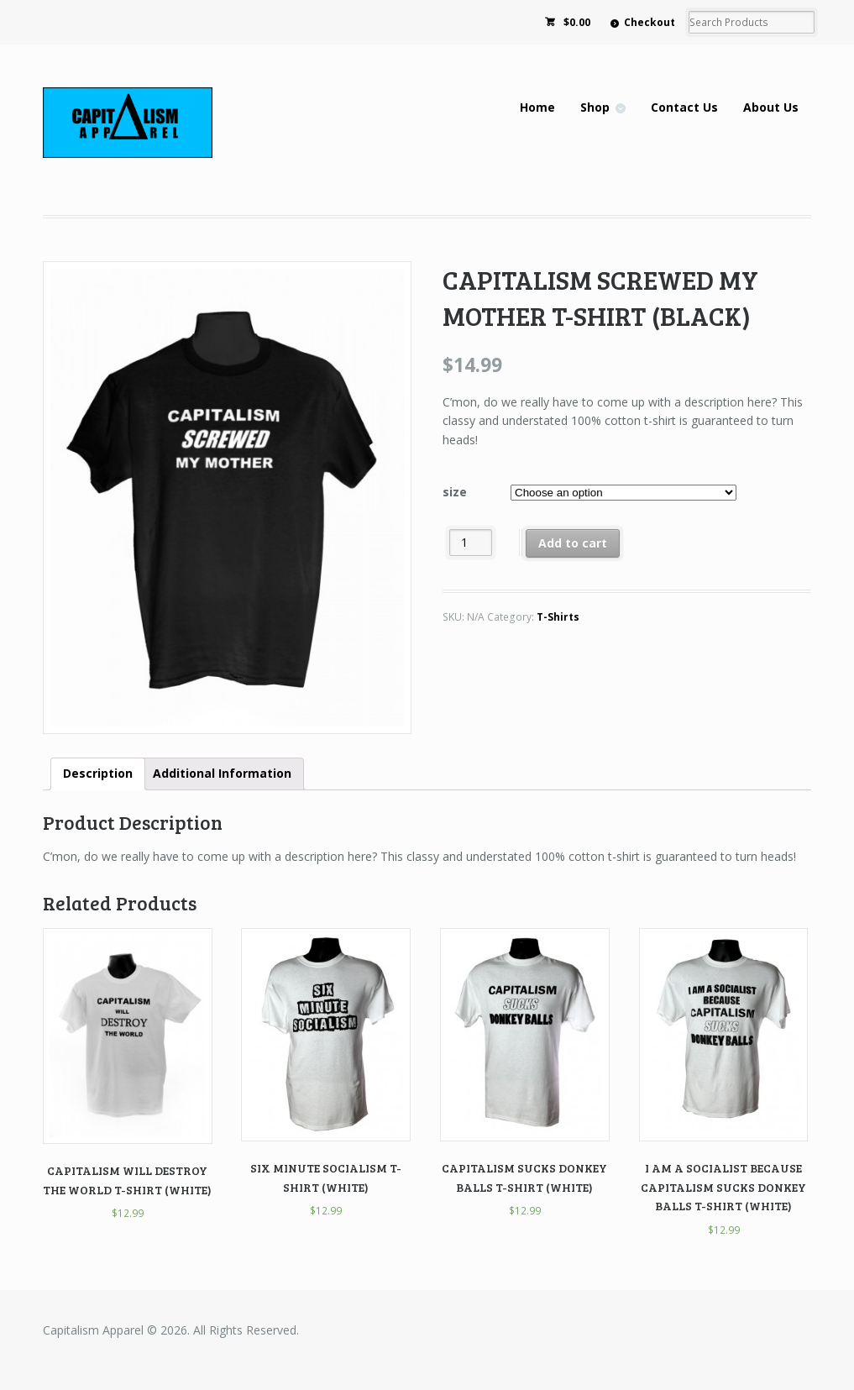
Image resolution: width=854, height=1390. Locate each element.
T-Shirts (558, 617)
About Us (771, 107)
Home (537, 107)
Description (98, 773)
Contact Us (684, 107)
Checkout (649, 22)
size (455, 492)
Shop (595, 107)
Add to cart (572, 543)
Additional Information (222, 773)
